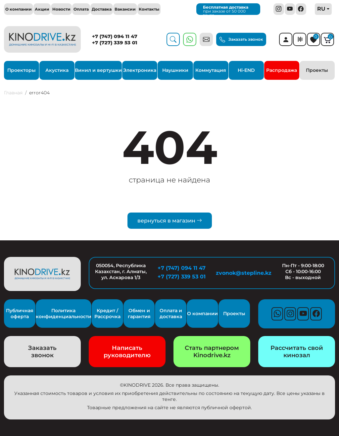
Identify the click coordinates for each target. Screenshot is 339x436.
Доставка (102, 9)
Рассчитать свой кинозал (296, 351)
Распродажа (281, 70)
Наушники (175, 70)
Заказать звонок (241, 39)
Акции (42, 9)
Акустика (57, 70)
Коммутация (210, 70)
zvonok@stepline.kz (242, 273)
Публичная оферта (19, 313)
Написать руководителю (127, 351)
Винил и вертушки (98, 70)
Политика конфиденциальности (63, 313)
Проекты (317, 70)
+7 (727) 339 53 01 (114, 42)
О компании (18, 9)
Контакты (149, 9)
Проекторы (21, 70)
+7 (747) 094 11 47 (114, 36)
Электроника (139, 70)
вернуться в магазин (169, 221)
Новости (61, 9)
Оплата (81, 9)
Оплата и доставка (171, 313)
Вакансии (125, 9)
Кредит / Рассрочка (107, 313)
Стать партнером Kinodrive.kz (212, 351)
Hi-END (246, 70)
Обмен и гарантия (139, 313)
